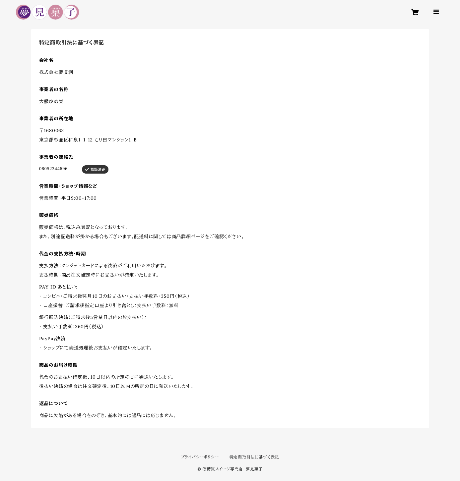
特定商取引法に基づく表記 (254, 456)
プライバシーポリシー (200, 456)
